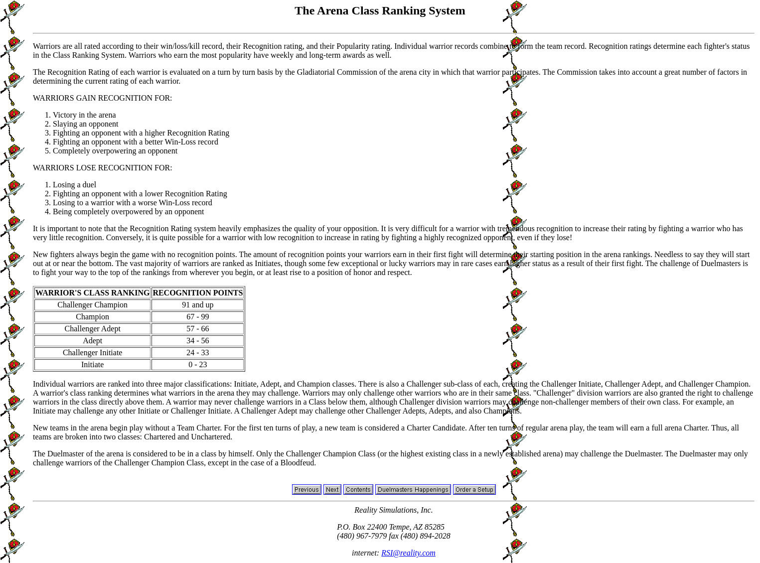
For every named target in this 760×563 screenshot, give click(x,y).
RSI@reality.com (408, 553)
